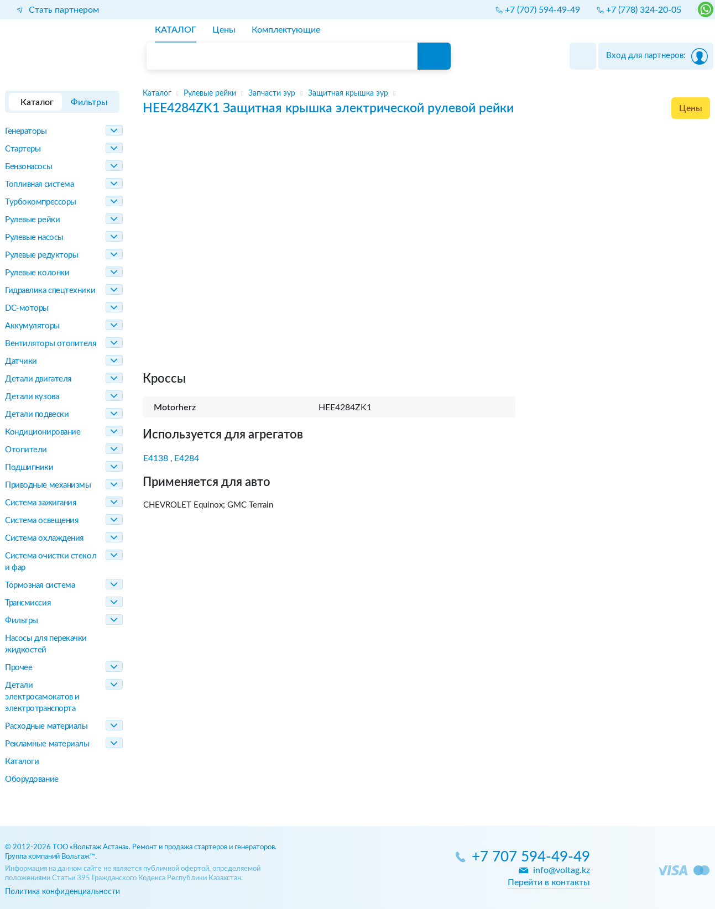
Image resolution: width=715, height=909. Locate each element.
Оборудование (32, 779)
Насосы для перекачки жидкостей (46, 644)
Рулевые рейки (32, 220)
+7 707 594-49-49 (531, 857)
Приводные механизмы (48, 485)
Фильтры (21, 621)
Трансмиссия (27, 603)
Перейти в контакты (549, 882)
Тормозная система (40, 585)
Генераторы (26, 131)
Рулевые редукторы (41, 255)
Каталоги (22, 762)
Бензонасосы (28, 167)
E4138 (155, 458)
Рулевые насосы (34, 237)
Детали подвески (37, 414)
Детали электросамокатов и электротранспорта (42, 697)
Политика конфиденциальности (62, 891)
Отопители (26, 450)
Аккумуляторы (32, 326)
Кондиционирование (42, 432)
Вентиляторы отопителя (50, 343)
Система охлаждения (44, 538)
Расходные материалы (46, 726)
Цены (690, 108)
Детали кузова (32, 397)
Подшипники (29, 467)
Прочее (18, 668)
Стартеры (22, 149)
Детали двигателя (38, 379)
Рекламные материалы (47, 744)
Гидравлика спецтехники (50, 290)
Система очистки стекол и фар (50, 562)
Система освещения (41, 520)
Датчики (21, 361)
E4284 (186, 458)
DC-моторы (27, 308)
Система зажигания (40, 503)
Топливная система (39, 184)
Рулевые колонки (37, 273)
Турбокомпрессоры (40, 202)
